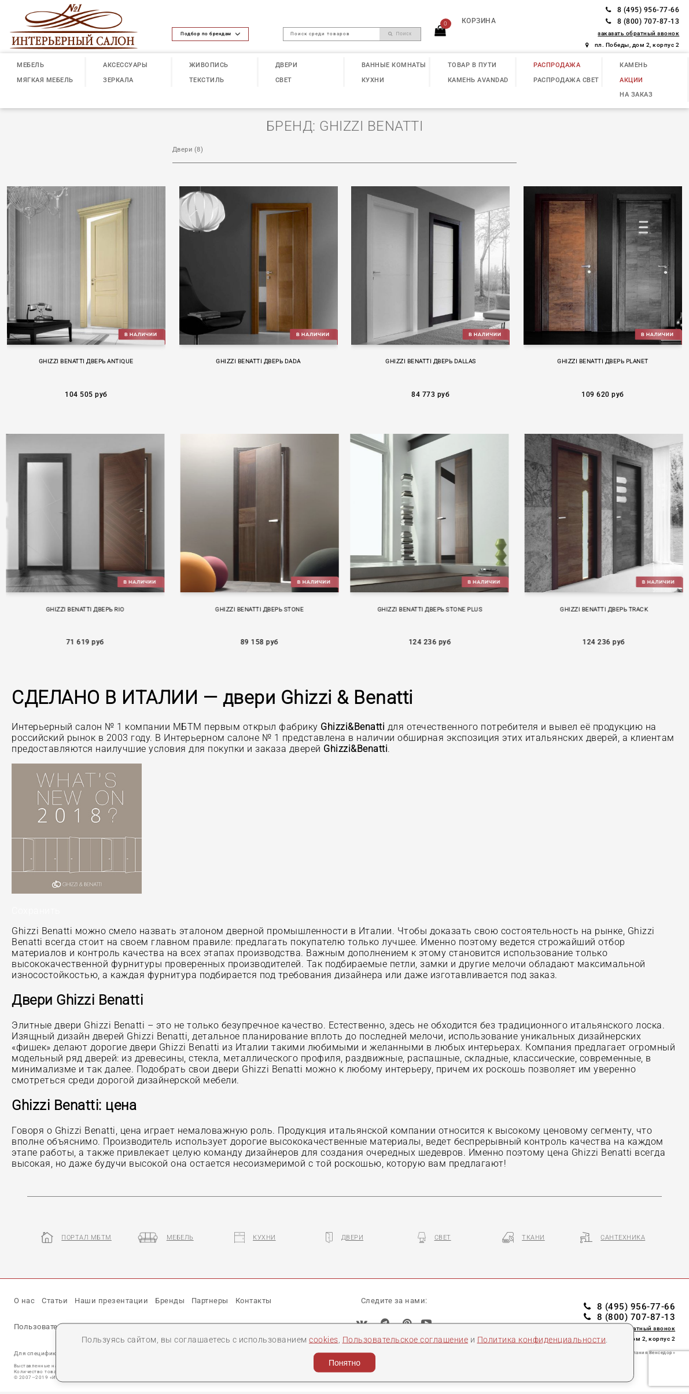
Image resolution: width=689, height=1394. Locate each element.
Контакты (253, 1300)
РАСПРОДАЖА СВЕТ (566, 80)
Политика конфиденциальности (541, 1339)
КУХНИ (373, 80)
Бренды (170, 1300)
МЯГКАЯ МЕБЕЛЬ (45, 80)
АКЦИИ (631, 80)
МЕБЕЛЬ (30, 65)
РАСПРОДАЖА (556, 65)
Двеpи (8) (188, 149)
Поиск (400, 33)
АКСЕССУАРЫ (125, 65)
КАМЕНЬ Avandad (478, 80)
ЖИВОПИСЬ (209, 65)
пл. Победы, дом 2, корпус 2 (632, 45)
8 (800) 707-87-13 (642, 21)
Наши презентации (111, 1300)
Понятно (344, 1362)
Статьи (55, 1300)
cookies (323, 1339)
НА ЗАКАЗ (636, 94)
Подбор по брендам (210, 33)
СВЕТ (283, 80)
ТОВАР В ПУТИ (472, 65)
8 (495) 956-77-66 (642, 10)
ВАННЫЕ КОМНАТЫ (394, 65)
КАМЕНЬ (633, 65)
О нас (24, 1300)
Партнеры (210, 1300)
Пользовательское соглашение (405, 1339)
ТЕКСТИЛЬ (206, 80)
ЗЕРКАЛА (118, 80)
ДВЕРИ (286, 65)
